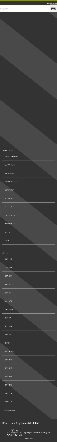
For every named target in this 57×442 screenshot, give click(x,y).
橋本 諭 (7, 318)
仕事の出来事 (9, 190)
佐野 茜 (7, 334)
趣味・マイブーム (10, 223)
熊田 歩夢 (8, 376)
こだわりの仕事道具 (11, 156)
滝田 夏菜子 (9, 351)
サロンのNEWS (9, 173)
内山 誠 (7, 293)
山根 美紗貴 (9, 309)
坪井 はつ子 (9, 284)
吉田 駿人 (8, 368)
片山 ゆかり (9, 267)
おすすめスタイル (10, 165)
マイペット (8, 207)
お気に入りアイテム (11, 215)
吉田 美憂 (8, 326)
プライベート (9, 198)
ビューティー (9, 232)
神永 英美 (8, 301)
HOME (5, 423)
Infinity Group (9, 410)
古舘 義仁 (8, 276)
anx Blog (15, 423)
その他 (6, 240)
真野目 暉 (8, 401)
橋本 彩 (6, 343)
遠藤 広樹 (8, 259)
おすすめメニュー (10, 181)
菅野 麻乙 (8, 385)
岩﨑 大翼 (8, 393)
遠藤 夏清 (8, 359)
